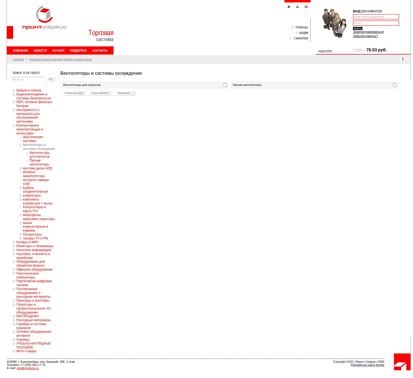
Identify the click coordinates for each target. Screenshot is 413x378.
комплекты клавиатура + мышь (38, 201)
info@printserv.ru (27, 368)
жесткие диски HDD (37, 168)
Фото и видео (26, 351)
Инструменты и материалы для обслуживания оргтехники (28, 115)
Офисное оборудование (34, 269)
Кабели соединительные (35, 190)
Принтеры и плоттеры (32, 300)
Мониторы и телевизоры (34, 246)
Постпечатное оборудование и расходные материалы (33, 293)
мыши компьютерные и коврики (35, 227)
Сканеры (23, 339)
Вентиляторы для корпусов (40, 155)
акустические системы (33, 139)
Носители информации (33, 250)
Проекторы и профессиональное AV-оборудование (33, 308)
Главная (18, 59)
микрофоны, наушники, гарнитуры (39, 217)
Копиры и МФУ (27, 242)
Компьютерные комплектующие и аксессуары (61, 59)
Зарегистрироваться (368, 32)
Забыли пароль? (365, 36)
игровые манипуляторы (34, 174)
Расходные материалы (33, 320)
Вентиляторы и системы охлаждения (39, 147)
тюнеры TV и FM (35, 238)
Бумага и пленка (28, 90)
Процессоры (32, 234)
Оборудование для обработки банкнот (30, 263)
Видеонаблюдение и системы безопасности (33, 96)
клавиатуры (32, 195)
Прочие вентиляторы (39, 162)
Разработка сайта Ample (367, 364)
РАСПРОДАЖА (27, 316)
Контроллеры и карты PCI (34, 209)
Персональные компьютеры (27, 275)
